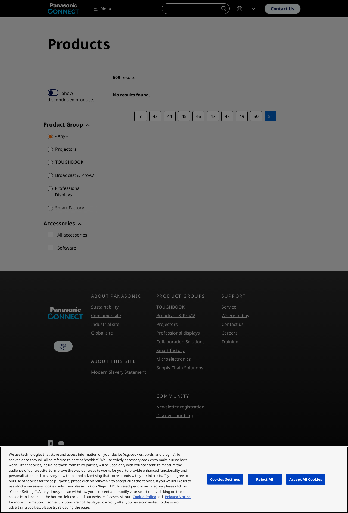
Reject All (264, 479)
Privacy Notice (178, 496)
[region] (174, 479)
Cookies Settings (225, 479)
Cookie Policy (144, 496)
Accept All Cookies (305, 479)
